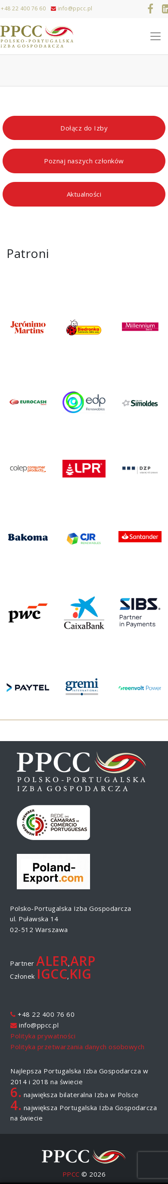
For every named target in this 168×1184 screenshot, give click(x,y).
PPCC (71, 1174)
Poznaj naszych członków (84, 160)
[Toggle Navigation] (155, 36)
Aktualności (84, 194)
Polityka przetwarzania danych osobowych (77, 1046)
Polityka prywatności (42, 1035)
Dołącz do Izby (84, 128)
